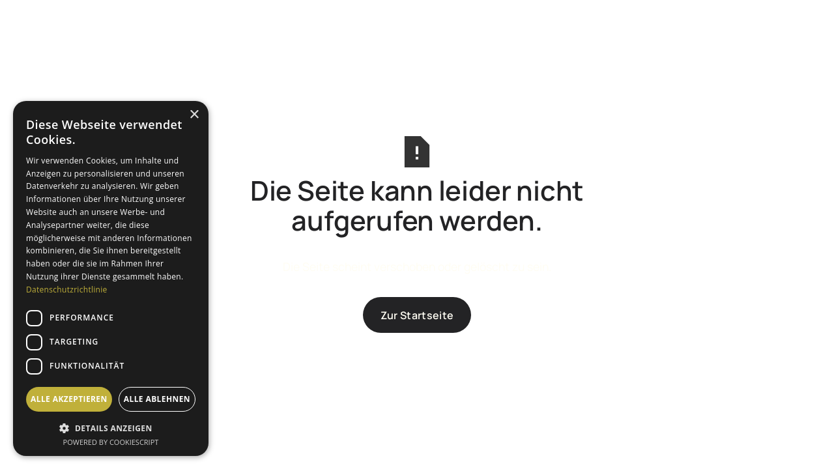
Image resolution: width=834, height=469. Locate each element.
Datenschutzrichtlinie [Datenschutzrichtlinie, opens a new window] (67, 289)
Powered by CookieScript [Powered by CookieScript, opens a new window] (111, 442)
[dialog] (110, 278)
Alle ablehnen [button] (157, 399)
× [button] (194, 115)
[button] (110, 427)
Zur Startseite (417, 315)
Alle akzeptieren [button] (69, 399)
